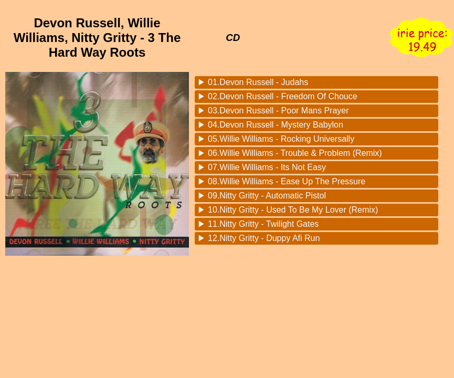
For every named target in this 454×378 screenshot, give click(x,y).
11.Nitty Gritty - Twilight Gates (263, 223)
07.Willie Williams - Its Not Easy (267, 167)
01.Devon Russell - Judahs (258, 82)
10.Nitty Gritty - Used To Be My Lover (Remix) (293, 209)
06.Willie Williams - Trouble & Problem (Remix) (295, 153)
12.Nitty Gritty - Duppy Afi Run (264, 238)
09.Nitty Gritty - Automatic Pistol (267, 195)
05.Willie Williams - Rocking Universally (281, 138)
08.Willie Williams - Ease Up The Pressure (286, 181)
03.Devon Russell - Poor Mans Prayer (278, 110)
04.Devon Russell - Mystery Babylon (275, 124)
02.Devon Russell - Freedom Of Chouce (282, 96)
